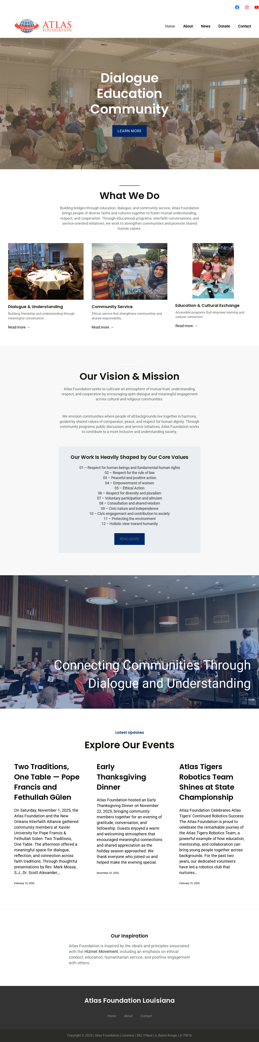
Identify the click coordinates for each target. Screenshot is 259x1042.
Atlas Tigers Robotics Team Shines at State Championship (206, 782)
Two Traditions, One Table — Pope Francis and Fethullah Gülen (47, 782)
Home (170, 26)
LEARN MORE (130, 131)
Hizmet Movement (101, 951)
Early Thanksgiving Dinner (121, 777)
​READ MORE (129, 539)
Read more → (19, 327)
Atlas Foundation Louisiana (129, 1000)
